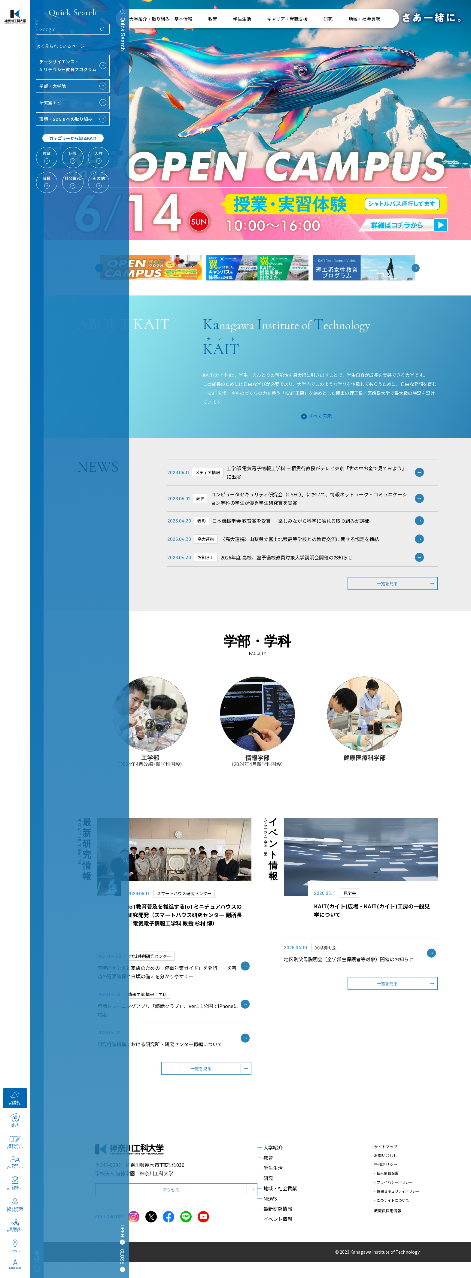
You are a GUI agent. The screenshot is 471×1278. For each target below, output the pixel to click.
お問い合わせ (384, 1171)
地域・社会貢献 (277, 1204)
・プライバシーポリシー (393, 1193)
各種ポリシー (384, 1180)
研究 (265, 1194)
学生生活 (270, 1184)
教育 (265, 1173)
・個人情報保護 (385, 1187)
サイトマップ (384, 1163)
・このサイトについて (391, 1204)
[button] (416, 267)
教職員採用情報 (386, 1213)
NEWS (267, 1214)
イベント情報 (274, 1235)
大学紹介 (270, 1163)
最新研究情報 (274, 1224)
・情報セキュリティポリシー (396, 1199)
